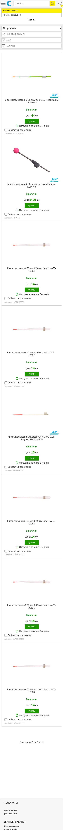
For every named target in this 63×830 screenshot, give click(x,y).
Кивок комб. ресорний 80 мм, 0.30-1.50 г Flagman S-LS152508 (31, 101)
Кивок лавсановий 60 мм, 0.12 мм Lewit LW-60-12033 (31, 690)
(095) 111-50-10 (10, 814)
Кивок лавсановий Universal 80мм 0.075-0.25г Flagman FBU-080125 (31, 438)
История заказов (11, 826)
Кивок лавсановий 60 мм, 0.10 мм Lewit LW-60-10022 (31, 353)
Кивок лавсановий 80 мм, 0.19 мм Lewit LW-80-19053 (31, 522)
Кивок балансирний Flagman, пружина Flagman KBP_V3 (31, 185)
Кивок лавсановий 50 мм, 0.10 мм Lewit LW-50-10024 (31, 269)
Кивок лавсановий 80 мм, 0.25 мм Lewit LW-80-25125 (31, 606)
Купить (31, 121)
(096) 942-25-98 (10, 810)
